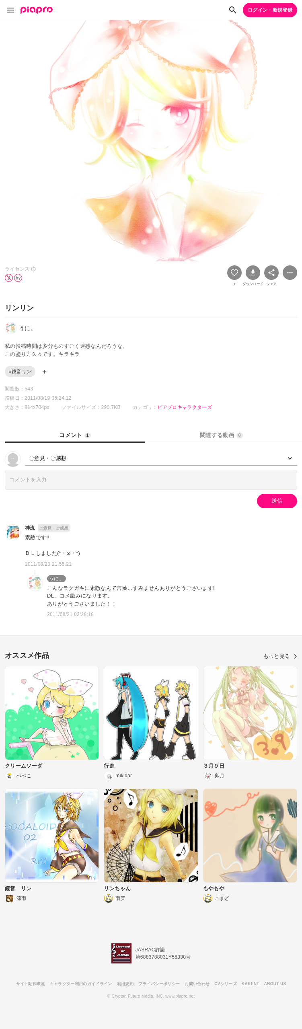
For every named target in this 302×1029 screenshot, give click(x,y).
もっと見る (280, 656)
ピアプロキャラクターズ (185, 407)
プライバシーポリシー (159, 984)
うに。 (56, 578)
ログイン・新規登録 (270, 10)
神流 (30, 528)
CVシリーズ (225, 984)
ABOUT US (275, 984)
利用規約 (125, 984)
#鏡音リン (20, 371)
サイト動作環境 (30, 984)
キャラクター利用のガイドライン (81, 984)
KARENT (250, 984)
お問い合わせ (197, 984)
